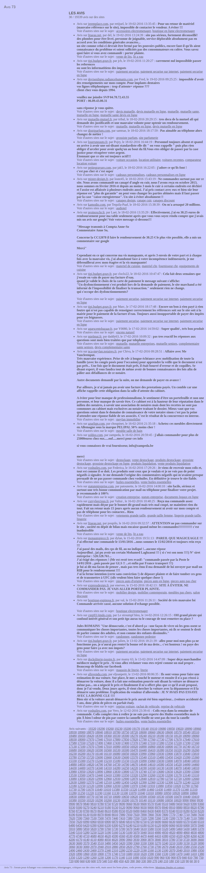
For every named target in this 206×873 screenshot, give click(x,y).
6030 (179, 825)
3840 (157, 839)
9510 (165, 804)
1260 (93, 857)
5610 (143, 829)
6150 (151, 825)
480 (115, 861)
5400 (193, 829)
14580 (160, 764)
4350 (172, 836)
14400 (82, 768)
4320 (179, 836)
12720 (178, 779)
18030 (73, 739)
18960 (197, 728)
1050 (143, 857)
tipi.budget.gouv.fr (100, 60)
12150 (82, 786)
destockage (123, 460)
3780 (172, 839)
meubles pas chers (179, 592)
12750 (169, 779)
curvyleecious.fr (98, 501)
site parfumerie (148, 137)
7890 (143, 814)
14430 (73, 768)
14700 (125, 764)
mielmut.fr (94, 336)
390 (132, 861)
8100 (93, 814)
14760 (108, 764)
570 (99, 861)
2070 (172, 850)
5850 (86, 829)
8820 (193, 807)
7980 (122, 814)
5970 (193, 825)
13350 (125, 775)
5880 (79, 829)
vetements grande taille (131, 515)
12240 (186, 782)
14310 (108, 768)
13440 (99, 775)
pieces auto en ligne (156, 581)
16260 (195, 750)
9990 (185, 800)
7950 (129, 814)
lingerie (81, 519)
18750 (125, 732)
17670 (178, 739)
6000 (186, 825)
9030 (143, 807)
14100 (169, 768)
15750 (82, 757)
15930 (160, 753)
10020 (178, 800)
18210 (151, 736)
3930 (136, 839)
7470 (108, 818)
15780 (73, 757)
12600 (82, 782)
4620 (108, 836)
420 (126, 861)
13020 (90, 779)
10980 (159, 793)
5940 (201, 825)
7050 (72, 821)
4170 (79, 839)
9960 (192, 800)
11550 (124, 789)
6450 (79, 825)
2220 (136, 850)
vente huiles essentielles (156, 482)
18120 (178, 736)
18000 (82, 739)
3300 (151, 843)
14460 (195, 764)
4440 (151, 836)
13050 (82, 779)
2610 (179, 847)
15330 (73, 761)
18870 (90, 732)
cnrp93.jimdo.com (99, 615)
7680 (193, 814)
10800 (82, 796)
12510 (108, 782)
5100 (129, 832)
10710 (108, 796)
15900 (169, 753)
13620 (178, 771)
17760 (151, 739)
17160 (195, 743)
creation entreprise (128, 497)
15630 (116, 757)
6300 (115, 825)
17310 (151, 743)
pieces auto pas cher (183, 581)
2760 (143, 847)
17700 (169, 739)
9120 (122, 807)
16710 (195, 746)
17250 (169, 743)
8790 (201, 807)
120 (182, 861)
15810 (195, 753)
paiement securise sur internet (160, 71)
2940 (100, 847)
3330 (143, 843)
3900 (143, 839)
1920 (72, 854)
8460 (143, 811)
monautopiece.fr (98, 538)
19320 (92, 728)
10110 (151, 800)
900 (173, 857)
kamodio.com (97, 204)
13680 (160, 771)
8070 (100, 814)
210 (165, 861)
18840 (99, 732)
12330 (160, 782)
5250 (93, 832)
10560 (151, 796)
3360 (136, 843)
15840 (186, 753)
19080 (162, 728)
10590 (143, 796)
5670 (129, 829)
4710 (86, 836)
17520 (90, 743)
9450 (179, 804)
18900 (82, 732)
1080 (136, 857)
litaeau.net (94, 35)
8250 (193, 811)
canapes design (125, 200)
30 (195, 861)
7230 (165, 818)
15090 (143, 761)
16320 (178, 750)
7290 (151, 818)
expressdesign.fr (98, 585)
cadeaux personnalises (130, 174)
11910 (151, 786)
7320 (143, 818)
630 (88, 861)
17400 (125, 743)
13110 (195, 775)
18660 (151, 732)
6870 (115, 821)
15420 (178, 757)
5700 (122, 829)
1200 (108, 857)
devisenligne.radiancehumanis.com (110, 79)
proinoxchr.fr (96, 212)
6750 (143, 821)
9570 (151, 804)
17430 (116, 743)
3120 (193, 843)
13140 (186, 775)
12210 (195, 782)
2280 (122, 850)
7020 (79, 821)
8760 (72, 811)
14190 (143, 768)
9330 (72, 807)
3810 (165, 839)
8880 (179, 807)
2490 (72, 850)
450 (121, 861)
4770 (72, 836)
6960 (93, 821)
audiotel (121, 208)
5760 (108, 829)
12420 (134, 782)
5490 (172, 829)
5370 (201, 829)
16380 (160, 750)
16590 (99, 750)
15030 (160, 761)
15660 (108, 757)
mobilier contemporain (152, 592)
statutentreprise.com (101, 486)
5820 (93, 829)
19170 (136, 728)
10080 (160, 800)
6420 (86, 825)
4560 (122, 836)
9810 (93, 804)
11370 (176, 789)
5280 (86, 832)
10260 (108, 800)
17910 (108, 739)
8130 (86, 814)
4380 (165, 836)
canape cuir (144, 200)
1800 (100, 854)
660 (82, 861)
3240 (165, 843)
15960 (151, 753)
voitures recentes (173, 160)
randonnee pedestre (143, 636)
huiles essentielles (127, 482)
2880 (115, 847)
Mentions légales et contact (169, 867)
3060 (72, 847)
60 (191, 861)
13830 (116, 771)
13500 (82, 775)
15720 (90, 757)
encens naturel (125, 332)
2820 (129, 847)
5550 (158, 829)
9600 (143, 804)
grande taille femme (160, 515)
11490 (142, 789)
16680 (73, 750)
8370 (165, 811)
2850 (122, 847)
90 (187, 861)
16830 (160, 746)
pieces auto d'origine (129, 581)
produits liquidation (143, 463)
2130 (158, 850)
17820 (134, 739)
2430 (86, 850)
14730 (116, 764)
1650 (136, 854)
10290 (99, 800)
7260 (158, 818)
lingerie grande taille (187, 515)
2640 (172, 847)
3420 (122, 843)
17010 (108, 746)
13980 (73, 771)
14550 (169, 764)
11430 (159, 789)
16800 (169, 746)
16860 (151, 746)
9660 (129, 804)
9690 (122, 804)
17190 (186, 743)
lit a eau (138, 56)
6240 (129, 825)
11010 (150, 793)
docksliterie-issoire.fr (101, 659)
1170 (115, 857)
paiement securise (127, 71)
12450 (125, 782)
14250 (125, 768)
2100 (165, 850)
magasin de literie (127, 670)
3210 (172, 843)
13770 (134, 771)
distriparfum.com (99, 130)
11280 (73, 793)
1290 (86, 857)
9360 (201, 804)
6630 (172, 821)
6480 (72, 825)
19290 (101, 728)
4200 (72, 839)
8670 (93, 811)
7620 (72, 818)
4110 (93, 839)
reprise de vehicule (173, 706)
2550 (193, 847)
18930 (73, 732)
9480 (172, 804)
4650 (100, 836)
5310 (79, 832)
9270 (86, 807)
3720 (186, 839)
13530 (73, 775)
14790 (99, 764)
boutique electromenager (132, 611)
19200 (127, 728)
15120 (134, 761)
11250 (81, 793)
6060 (172, 825)
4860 (186, 832)
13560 (195, 771)
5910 (72, 829)
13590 (186, 771)
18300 (125, 736)
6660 (165, 821)
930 (167, 857)
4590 (115, 836)
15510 (151, 757)
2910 (108, 847)
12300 (169, 782)
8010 (115, 814)
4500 (136, 836)
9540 (158, 804)
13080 (73, 779)
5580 (151, 829)
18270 (134, 736)
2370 (100, 850)
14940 (186, 761)
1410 (193, 854)
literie (144, 670)
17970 (90, 739)
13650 (169, 771)
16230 (73, 753)
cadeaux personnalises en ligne (166, 174)
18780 (116, 732)
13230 (160, 775)
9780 (100, 804)
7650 (201, 814)
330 (143, 861)
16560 (108, 750)
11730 (73, 789)
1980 (193, 850)
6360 (100, 825)
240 (160, 861)
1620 (143, 854)
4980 (158, 832)
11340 (185, 789)
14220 (134, 768)
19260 (110, 728)
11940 (142, 786)
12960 (108, 779)
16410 (151, 750)
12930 (116, 779)
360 (138, 861)
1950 (201, 850)
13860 (108, 771)
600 (93, 861)
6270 (122, 825)
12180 (73, 786)
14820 (90, 764)
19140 (145, 728)
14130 (160, 768)
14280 (116, 768)
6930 (100, 821)
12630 (73, 782)
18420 (90, 736)
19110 (153, 728)
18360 (108, 736)
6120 (158, 825)
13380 (116, 775)
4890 (179, 832)
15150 (125, 761)
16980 (116, 746)
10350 (82, 800)
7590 (79, 818)
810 (190, 857)
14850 (82, 764)
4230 (201, 836)
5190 (108, 832)
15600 (125, 757)
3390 (129, 843)
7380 (129, 818)
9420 (186, 804)
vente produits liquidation (174, 463)
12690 (186, 779)
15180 (116, 761)
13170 (178, 775)
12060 (108, 786)
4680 (93, 836)
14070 (178, 768)
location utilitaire (150, 160)
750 (201, 857)
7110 (193, 818)
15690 (99, 757)
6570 (186, 821)
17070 (90, 746)
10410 (195, 796)
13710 (151, 771)
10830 (73, 796)
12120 (90, 786)
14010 (195, 768)
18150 (169, 736)
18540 (186, 732)
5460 (179, 829)
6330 (108, 825)
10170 (134, 800)
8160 (79, 814)
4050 (107, 839)
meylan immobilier (128, 419)
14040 (186, 768)
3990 (122, 839)
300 (149, 861)
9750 (108, 804)
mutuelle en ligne (88, 115)
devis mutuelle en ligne (151, 111)
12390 (143, 782)
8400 (158, 811)
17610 (195, 739)
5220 (100, 832)
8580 (115, 811)
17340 (143, 743)
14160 (151, 768)
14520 (178, 764)
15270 (90, 761)
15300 (82, 761)
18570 (178, 732)
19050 (171, 728)
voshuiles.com (97, 467)
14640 (143, 764)
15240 (99, 761)
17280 (160, 743)
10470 (178, 796)
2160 (151, 850)
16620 (90, 750)
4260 (193, 836)
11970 (134, 786)
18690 (143, 732)
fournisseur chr (168, 266)
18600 (169, 732)
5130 (122, 832)
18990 (188, 728)
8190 (72, 814)
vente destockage (143, 460)
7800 (165, 814)
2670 (165, 847)
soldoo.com (95, 435)
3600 (79, 843)
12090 (99, 786)
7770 (172, 814)
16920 (134, 746)
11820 (177, 786)
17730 (160, 739)
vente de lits (124, 56)
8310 (179, 811)
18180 (160, 736)
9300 (79, 807)
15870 (178, 753)
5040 (143, 832)
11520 (133, 789)
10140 (143, 800)
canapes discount (164, 200)
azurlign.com (96, 423)
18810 (108, 732)
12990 (99, 779)
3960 (129, 839)
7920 (136, 814)
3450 (115, 843)
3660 (200, 839)
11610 (107, 789)
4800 (201, 832)
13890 (99, 771)
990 (156, 857)
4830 (193, 832)
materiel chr (149, 266)
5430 (186, 829)
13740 (143, 771)
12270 (178, 782)
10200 (125, 800)
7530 (93, 818)
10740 (99, 796)
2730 (151, 847)
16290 (186, 750)
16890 (143, 746)
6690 (158, 821)
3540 (93, 843)
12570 (90, 782)
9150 (115, 807)
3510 (100, 843)
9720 (115, 804)
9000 (151, 807)
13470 (90, 775)
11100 (124, 793)
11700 (81, 789)
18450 (82, 736)
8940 (165, 807)
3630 (72, 843)
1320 (79, 857)
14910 (195, 761)
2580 (186, 847)
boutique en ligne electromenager (173, 31)
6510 (201, 821)
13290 (143, 775)
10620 (134, 796)
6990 (86, 821)
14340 (99, 768)
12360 (151, 782)
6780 (136, 821)
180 (171, 861)
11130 (116, 793)
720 (71, 861)
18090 (186, 736)
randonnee (123, 636)
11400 (167, 789)
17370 (134, 743)
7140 (186, 818)
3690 (193, 839)
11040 (141, 793)
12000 (125, 786)
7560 (86, 818)
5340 (72, 832)
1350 (72, 857)
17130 (73, 746)
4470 (143, 836)
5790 (100, 829)
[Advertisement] (33, 39)
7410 (122, 818)
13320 (134, 775)
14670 (134, 764)
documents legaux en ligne (181, 497)
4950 (165, 832)
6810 (129, 821)
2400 (93, 850)
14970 (178, 761)
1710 (122, 854)
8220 (201, 811)
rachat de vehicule (147, 706)
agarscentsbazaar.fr (100, 328)
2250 (129, 850)
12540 (99, 782)
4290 (186, 836)
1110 (129, 857)
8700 (86, 811)
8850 (186, 807)
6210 (136, 825)
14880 (73, 764)
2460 (79, 850)
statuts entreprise (152, 497)
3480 (108, 843)
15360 (195, 757)
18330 (116, 736)
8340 (172, 811)
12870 (134, 779)
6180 (143, 825)
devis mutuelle (125, 111)
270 (154, 861)
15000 (169, 761)
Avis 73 (10, 7)
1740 (115, 854)
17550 (82, 743)
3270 (158, 843)
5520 (165, 829)
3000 (86, 847)
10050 (169, 800)
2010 (186, 850)
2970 (93, 847)
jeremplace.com (98, 23)
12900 (125, 779)
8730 (79, 811)
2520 (201, 847)
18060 (195, 736)
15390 (186, 757)
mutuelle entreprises (142, 343)
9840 (86, 804)
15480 (160, 757)
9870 (79, 804)
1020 (150, 857)
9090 (129, 807)
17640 (186, 739)
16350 (169, 750)
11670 (90, 789)
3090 (201, 843)
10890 (185, 793)
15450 (169, 757)
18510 (195, 732)
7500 (100, 818)
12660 (195, 779)
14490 (186, 764)
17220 (178, 743)
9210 (100, 807)
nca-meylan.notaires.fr (102, 351)
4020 (115, 839)
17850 (125, 739)
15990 (143, 753)
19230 (118, 728)
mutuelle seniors (166, 343)
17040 (99, 746)
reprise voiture (125, 706)
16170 (90, 753)
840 (184, 857)
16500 (125, 750)
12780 (160, 779)
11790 (185, 786)
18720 (134, 732)
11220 (90, 793)
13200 (169, 775)
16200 (82, 753)
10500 (169, 796)
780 (195, 857)
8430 (151, 811)
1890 (79, 854)
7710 (186, 814)
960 (162, 857)
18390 (99, 736)
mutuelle (173, 111)
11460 (150, 789)
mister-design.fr (98, 179)
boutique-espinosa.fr (101, 600)
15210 (108, 761)
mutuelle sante (189, 111)
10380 (73, 800)
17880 (116, 739)
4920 (172, 832)
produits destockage (168, 460)
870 (179, 857)
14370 (90, 768)
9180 (108, 807)
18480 (73, 736)
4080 (100, 839)
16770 (178, 746)
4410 (158, 836)
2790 (136, 847)
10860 (194, 793)
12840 (143, 779)
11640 (98, 789)
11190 (98, 793)
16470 (134, 750)
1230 (100, 857)
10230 (116, 800)
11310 (193, 789)
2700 (158, 847)
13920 (90, 771)
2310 (115, 850)
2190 (143, 850)
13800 (125, 771)
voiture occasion (126, 160)
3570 (86, 843)
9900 (72, 804)
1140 (122, 857)
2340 (108, 850)
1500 (172, 854)
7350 (136, 818)
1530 (165, 854)
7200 (172, 818)
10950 (167, 793)
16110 (108, 753)
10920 (176, 793)
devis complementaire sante (112, 347)
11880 (160, 786)
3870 (150, 839)
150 (177, 861)
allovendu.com (97, 674)
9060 (136, 807)
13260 (151, 775)
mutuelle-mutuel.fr (100, 119)
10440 (186, 796)
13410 (108, 775)
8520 (129, 811)
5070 (136, 832)
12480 (116, 782)
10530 (160, 796)
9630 (136, 804)
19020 (180, 728)
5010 (151, 832)
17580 (73, 743)
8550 (122, 811)
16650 (82, 750)
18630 (160, 732)
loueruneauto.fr (98, 142)
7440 (115, 818)
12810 (151, 779)
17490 (99, 743)
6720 (151, 821)
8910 (172, 807)
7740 (179, 814)
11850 (168, 786)
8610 (108, 811)
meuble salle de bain (129, 430)
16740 (186, 746)
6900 (108, 821)
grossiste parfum (126, 137)
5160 (115, 832)
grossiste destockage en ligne (110, 463)
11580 (116, 789)
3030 (79, 847)
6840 (122, 821)
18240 (143, 736)
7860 (151, 814)
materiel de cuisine (128, 266)
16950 (125, 746)
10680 (116, 796)
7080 (200, 818)
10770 (90, 796)
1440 (186, 854)
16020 (134, 753)
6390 (93, 825)
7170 (179, 818)
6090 (165, 825)
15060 (151, 761)
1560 (158, 854)
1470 (179, 854)
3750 (179, 839)
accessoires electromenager (133, 31)
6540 (193, 821)
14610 (151, 764)
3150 (186, 843)
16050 (125, 753)
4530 (129, 836)
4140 (86, 839)
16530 (116, 750)
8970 (158, 807)
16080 (116, 753)
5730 (115, 829)
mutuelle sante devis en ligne (118, 115)
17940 (99, 739)
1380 (201, 854)
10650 (125, 796)
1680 (129, 854)
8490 (136, 811)
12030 (116, 786)
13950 (82, 771)
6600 (179, 821)
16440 (143, 750)
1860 (86, 854)
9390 (193, 804)
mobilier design (126, 592)
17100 (82, 746)
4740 (79, 836)
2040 (179, 850)
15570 (134, 757)
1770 (108, 854)
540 (104, 861)
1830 (93, 854)
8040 (108, 814)
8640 (100, 811)
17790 (143, 739)
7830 (158, 814)
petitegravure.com (99, 167)
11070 (132, 793)
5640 (136, 829)
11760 (194, 786)
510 (110, 861)
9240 (93, 807)
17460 (108, 743)
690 (76, 861)
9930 (200, 800)
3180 (179, 843)
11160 (107, 793)
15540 (143, 757)
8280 (186, 811)
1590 (151, 854)
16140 (99, 753)
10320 (90, 800)
